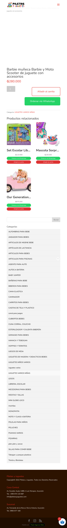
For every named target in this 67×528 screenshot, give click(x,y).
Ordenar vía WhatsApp (42, 101)
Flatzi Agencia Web (37, 525)
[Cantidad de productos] (11, 89)
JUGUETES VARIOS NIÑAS (25, 112)
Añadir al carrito (46, 91)
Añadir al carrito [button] (19, 162)
